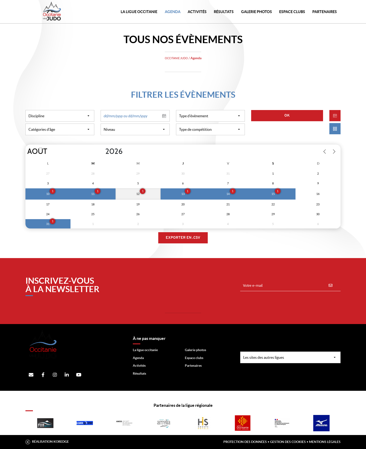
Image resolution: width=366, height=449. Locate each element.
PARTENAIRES (324, 12)
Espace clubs (194, 358)
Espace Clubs (292, 12)
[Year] (101, 151)
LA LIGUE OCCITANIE (139, 12)
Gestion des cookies (288, 442)
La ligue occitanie (145, 350)
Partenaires (193, 365)
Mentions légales (325, 442)
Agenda (172, 12)
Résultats (224, 12)
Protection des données (245, 442)
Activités (197, 12)
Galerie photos (256, 12)
